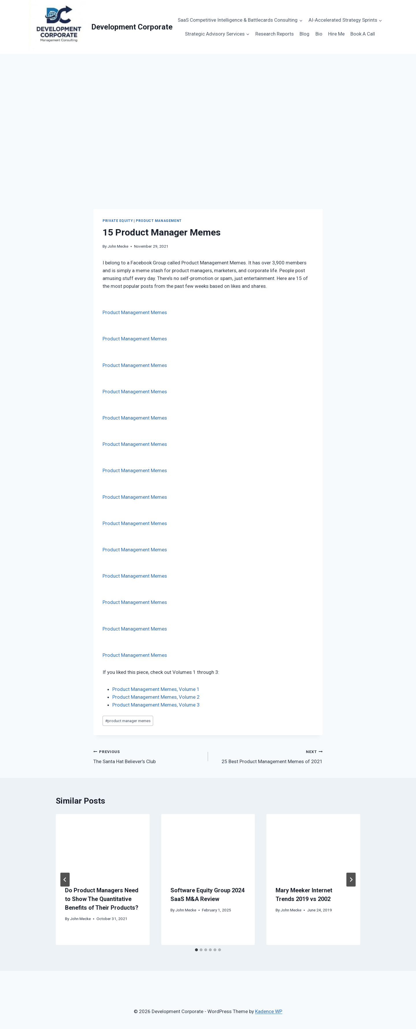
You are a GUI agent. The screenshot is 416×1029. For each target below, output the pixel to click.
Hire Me (336, 34)
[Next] (351, 880)
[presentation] (103, 845)
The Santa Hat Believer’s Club (148, 756)
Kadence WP (268, 1011)
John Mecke (117, 246)
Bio (318, 34)
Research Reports (274, 34)
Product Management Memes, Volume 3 (156, 705)
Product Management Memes (135, 312)
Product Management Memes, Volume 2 (156, 697)
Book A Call (362, 34)
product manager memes (128, 720)
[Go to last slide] (65, 880)
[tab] (196, 949)
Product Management (159, 221)
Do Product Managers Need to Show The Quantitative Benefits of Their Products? (101, 899)
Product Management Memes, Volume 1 (156, 689)
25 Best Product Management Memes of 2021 (268, 756)
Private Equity (118, 221)
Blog (304, 34)
